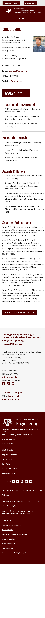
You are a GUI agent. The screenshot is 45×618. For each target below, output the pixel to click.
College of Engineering (13, 340)
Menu (23, 18)
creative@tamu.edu (17, 71)
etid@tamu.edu (9, 377)
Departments (12, 3)
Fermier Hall (14, 396)
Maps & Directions (10, 399)
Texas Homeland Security (11, 525)
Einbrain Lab (16, 81)
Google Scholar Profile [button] (16, 93)
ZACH (29, 434)
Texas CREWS (7, 548)
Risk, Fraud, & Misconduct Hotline (15, 534)
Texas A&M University (12, 344)
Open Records (7, 530)
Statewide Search (8, 543)
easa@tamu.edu (9, 439)
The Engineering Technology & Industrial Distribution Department (20, 335)
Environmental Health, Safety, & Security (17, 553)
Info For (32, 3)
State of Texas (7, 520)
